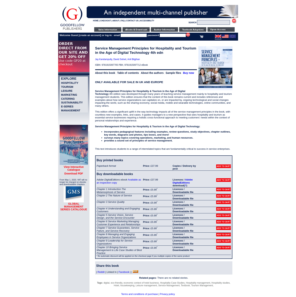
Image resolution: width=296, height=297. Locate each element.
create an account (89, 35)
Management (70, 110)
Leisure (67, 90)
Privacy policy (167, 294)
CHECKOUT (105, 21)
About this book (105, 72)
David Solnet (119, 59)
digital (106, 283)
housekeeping (127, 285)
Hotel (116, 285)
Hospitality (70, 82)
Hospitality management (198, 283)
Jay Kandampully (103, 59)
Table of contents (128, 72)
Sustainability (72, 102)
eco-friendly (116, 283)
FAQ (123, 21)
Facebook (124, 272)
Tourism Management (202, 285)
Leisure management (146, 285)
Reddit (101, 272)
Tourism (67, 86)
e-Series (67, 106)
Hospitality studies (220, 283)
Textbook (185, 285)
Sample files (173, 72)
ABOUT (116, 21)
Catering (68, 98)
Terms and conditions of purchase (139, 294)
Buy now (188, 72)
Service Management (169, 285)
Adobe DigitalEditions (183, 181)
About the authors (152, 72)
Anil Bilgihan (133, 59)
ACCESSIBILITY (147, 21)
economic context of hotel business (141, 283)
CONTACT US (132, 21)
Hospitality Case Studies (172, 283)
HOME (96, 21)
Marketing (69, 94)
